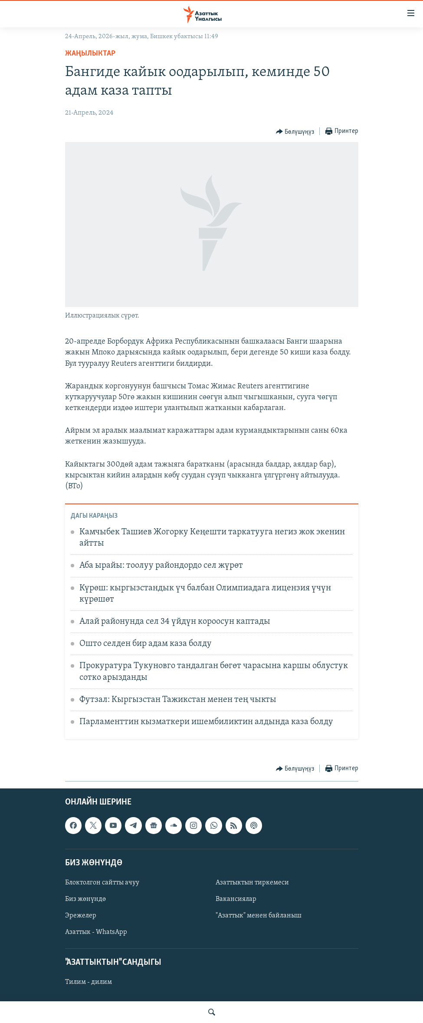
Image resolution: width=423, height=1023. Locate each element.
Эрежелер (80, 915)
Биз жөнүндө (85, 899)
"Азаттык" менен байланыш (259, 915)
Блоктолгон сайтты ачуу (102, 882)
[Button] (295, 131)
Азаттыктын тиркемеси (252, 882)
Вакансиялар (236, 899)
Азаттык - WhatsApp (96, 932)
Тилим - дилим (88, 982)
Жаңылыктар (90, 54)
